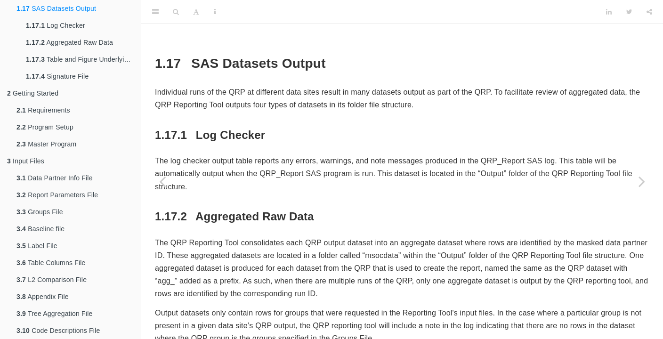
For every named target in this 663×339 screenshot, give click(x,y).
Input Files (25, 161)
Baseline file (40, 229)
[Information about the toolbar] (215, 12)
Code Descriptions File (58, 330)
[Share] (649, 12)
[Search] (176, 12)
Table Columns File (51, 262)
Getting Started (32, 93)
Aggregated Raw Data (69, 42)
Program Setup (44, 127)
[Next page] (642, 181)
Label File (36, 246)
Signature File (57, 76)
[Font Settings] (196, 12)
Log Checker (55, 25)
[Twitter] (629, 12)
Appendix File (42, 296)
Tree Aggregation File (54, 313)
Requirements (43, 110)
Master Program (46, 144)
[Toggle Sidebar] (155, 12)
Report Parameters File (57, 195)
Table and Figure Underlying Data (83, 59)
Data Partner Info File (54, 178)
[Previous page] (162, 181)
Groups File (39, 212)
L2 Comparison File (51, 279)
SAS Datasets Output (56, 8)
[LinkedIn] (609, 12)
